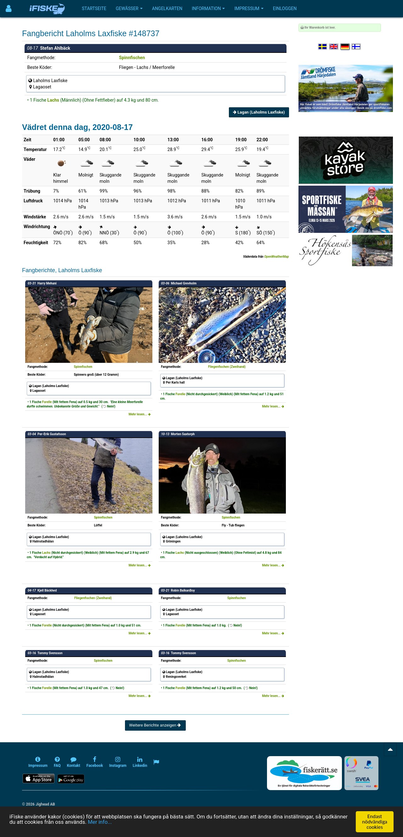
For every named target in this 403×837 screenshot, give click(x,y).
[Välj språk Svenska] (323, 46)
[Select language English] (334, 46)
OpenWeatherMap (276, 256)
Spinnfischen (132, 57)
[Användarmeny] (8, 8)
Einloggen (285, 8)
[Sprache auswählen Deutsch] (345, 46)
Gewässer (129, 8)
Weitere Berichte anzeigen (155, 725)
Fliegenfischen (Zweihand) (227, 366)
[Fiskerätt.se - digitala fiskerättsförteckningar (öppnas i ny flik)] (304, 773)
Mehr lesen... (139, 414)
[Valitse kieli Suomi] (356, 46)
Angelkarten (167, 8)
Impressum (248, 8)
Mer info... (100, 827)
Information (208, 8)
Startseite (94, 8)
